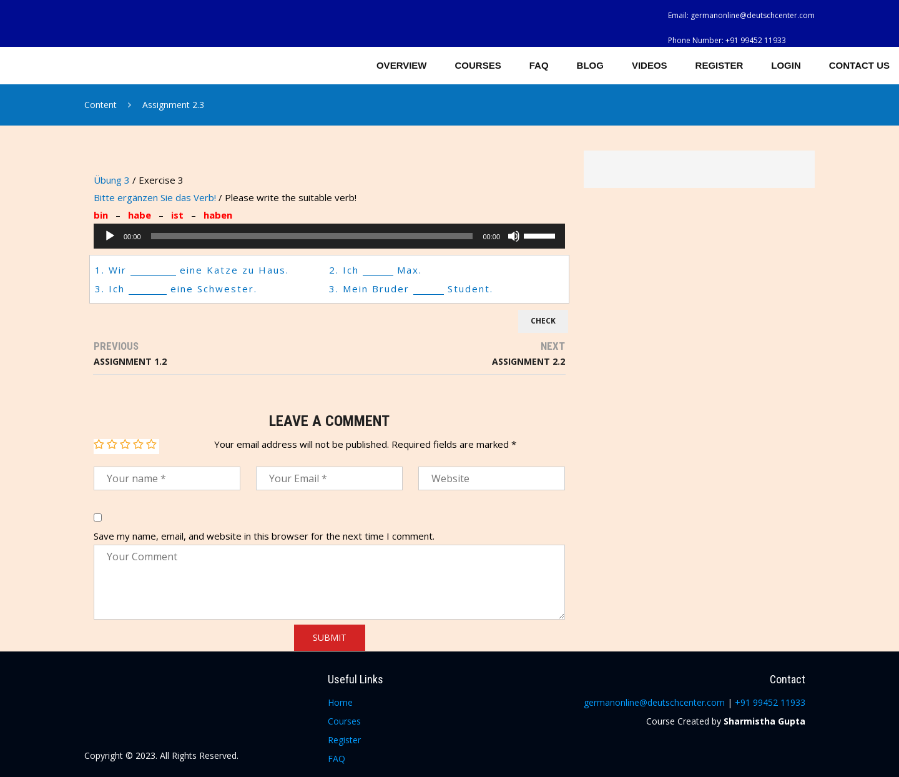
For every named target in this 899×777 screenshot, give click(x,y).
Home (340, 702)
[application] (329, 236)
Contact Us (859, 65)
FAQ (539, 65)
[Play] (110, 236)
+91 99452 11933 (755, 40)
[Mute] (514, 236)
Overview (401, 65)
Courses (478, 65)
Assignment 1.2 (130, 361)
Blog (590, 65)
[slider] (312, 236)
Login (786, 65)
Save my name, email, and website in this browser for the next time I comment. (264, 536)
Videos (649, 65)
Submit (329, 637)
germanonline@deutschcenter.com (752, 15)
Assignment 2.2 (528, 361)
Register (719, 65)
